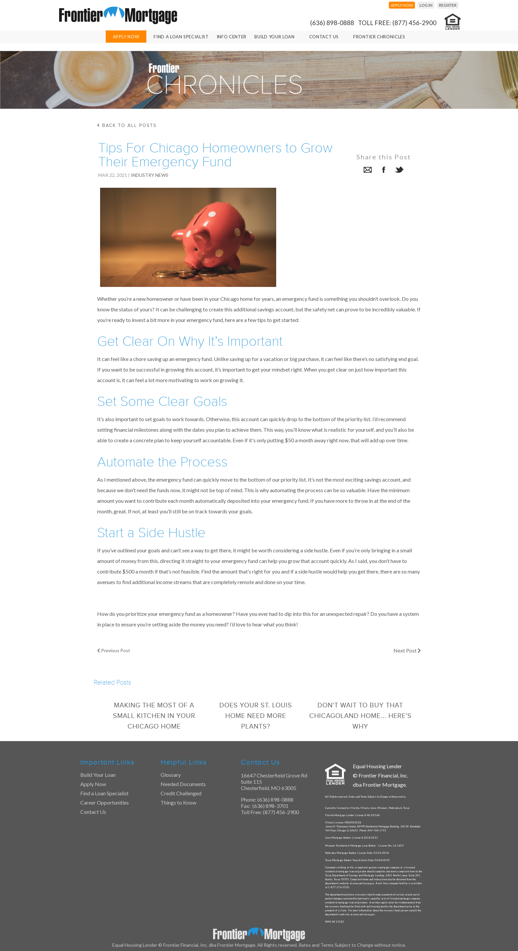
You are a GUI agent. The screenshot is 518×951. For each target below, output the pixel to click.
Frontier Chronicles (379, 36)
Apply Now (126, 36)
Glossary (171, 775)
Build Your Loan (274, 36)
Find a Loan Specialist (104, 793)
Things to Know (178, 802)
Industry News (149, 175)
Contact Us (324, 36)
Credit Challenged (181, 793)
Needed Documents (183, 784)
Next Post (407, 650)
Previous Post (113, 650)
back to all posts (127, 125)
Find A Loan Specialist (181, 36)
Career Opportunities (104, 802)
